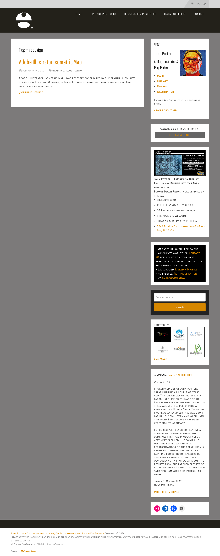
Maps (160, 75)
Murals (162, 86)
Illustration (73, 70)
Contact (199, 14)
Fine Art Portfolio (103, 14)
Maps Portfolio (174, 14)
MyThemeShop (28, 551)
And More (160, 359)
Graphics (58, 70)
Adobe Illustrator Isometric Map (50, 62)
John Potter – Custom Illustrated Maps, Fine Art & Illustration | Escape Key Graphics (57, 533)
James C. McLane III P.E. (180, 375)
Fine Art (162, 81)
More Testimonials (166, 491)
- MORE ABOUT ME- (166, 110)
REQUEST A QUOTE (180, 135)
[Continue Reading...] (32, 92)
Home (78, 14)
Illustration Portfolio (140, 14)
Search (180, 307)
